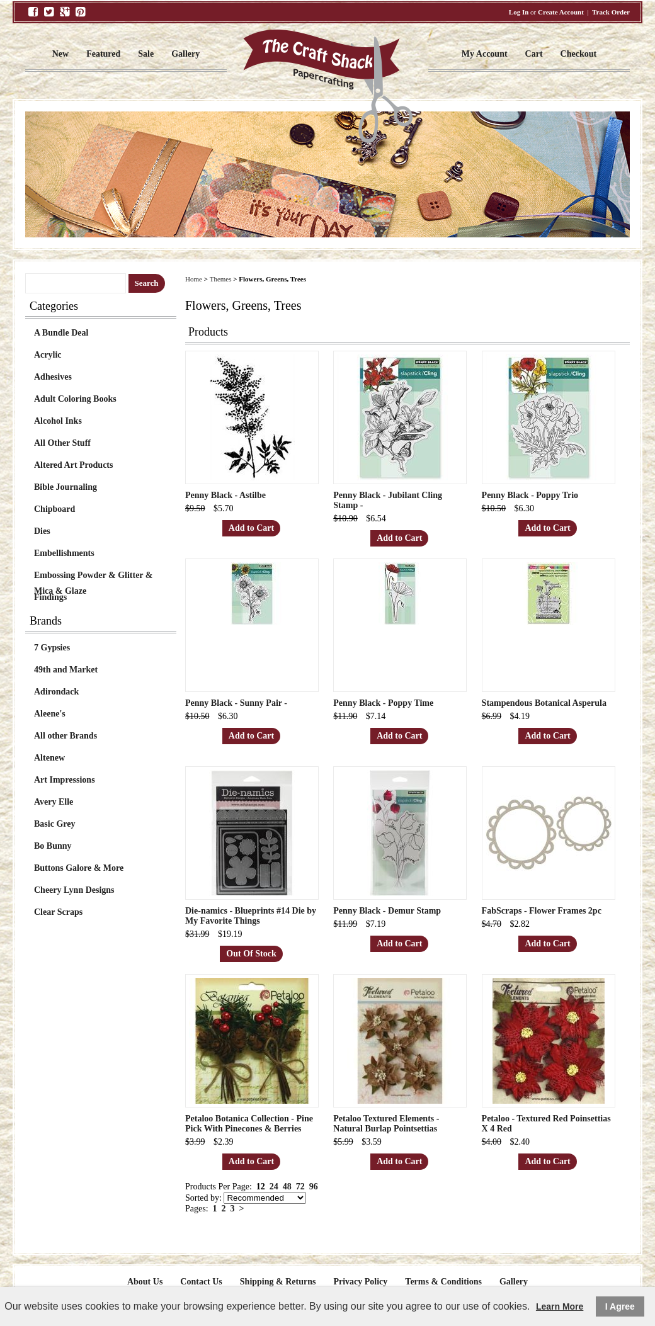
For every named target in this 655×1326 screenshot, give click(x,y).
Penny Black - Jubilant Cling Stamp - (387, 500)
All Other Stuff (62, 443)
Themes (221, 279)
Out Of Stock (251, 953)
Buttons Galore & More (78, 868)
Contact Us (201, 1281)
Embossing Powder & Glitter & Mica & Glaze (93, 576)
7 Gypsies (52, 647)
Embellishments (64, 553)
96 (313, 1186)
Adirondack (56, 691)
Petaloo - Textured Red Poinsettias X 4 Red (546, 1123)
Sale (146, 54)
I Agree (620, 1306)
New (60, 54)
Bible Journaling (65, 487)
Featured (103, 54)
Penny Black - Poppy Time (383, 703)
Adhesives (53, 377)
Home (193, 279)
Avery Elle (53, 802)
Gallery (185, 54)
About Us (144, 1281)
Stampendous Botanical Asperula (544, 703)
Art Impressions (64, 780)
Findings (50, 597)
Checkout (579, 54)
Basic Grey (54, 824)
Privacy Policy (360, 1281)
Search (147, 283)
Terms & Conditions (443, 1281)
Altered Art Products (73, 465)
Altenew (49, 757)
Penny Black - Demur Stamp (387, 910)
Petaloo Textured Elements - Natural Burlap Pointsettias (386, 1123)
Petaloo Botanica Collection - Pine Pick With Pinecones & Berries (249, 1123)
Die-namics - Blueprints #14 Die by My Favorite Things (250, 916)
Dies (42, 531)
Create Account (561, 12)
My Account (485, 54)
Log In (519, 12)
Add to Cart (251, 528)
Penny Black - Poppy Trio (530, 495)
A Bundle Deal (61, 332)
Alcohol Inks (58, 421)
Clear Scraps (58, 912)
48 (287, 1186)
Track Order (611, 12)
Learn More (559, 1306)
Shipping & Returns (278, 1281)
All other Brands (65, 735)
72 (300, 1186)
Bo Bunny (53, 846)
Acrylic (48, 355)
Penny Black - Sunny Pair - (236, 703)
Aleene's (50, 713)
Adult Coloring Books (75, 399)
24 (274, 1186)
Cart (534, 54)
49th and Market (66, 669)
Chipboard (54, 509)
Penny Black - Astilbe (225, 495)
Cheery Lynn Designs (74, 890)
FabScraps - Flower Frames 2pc (541, 910)
